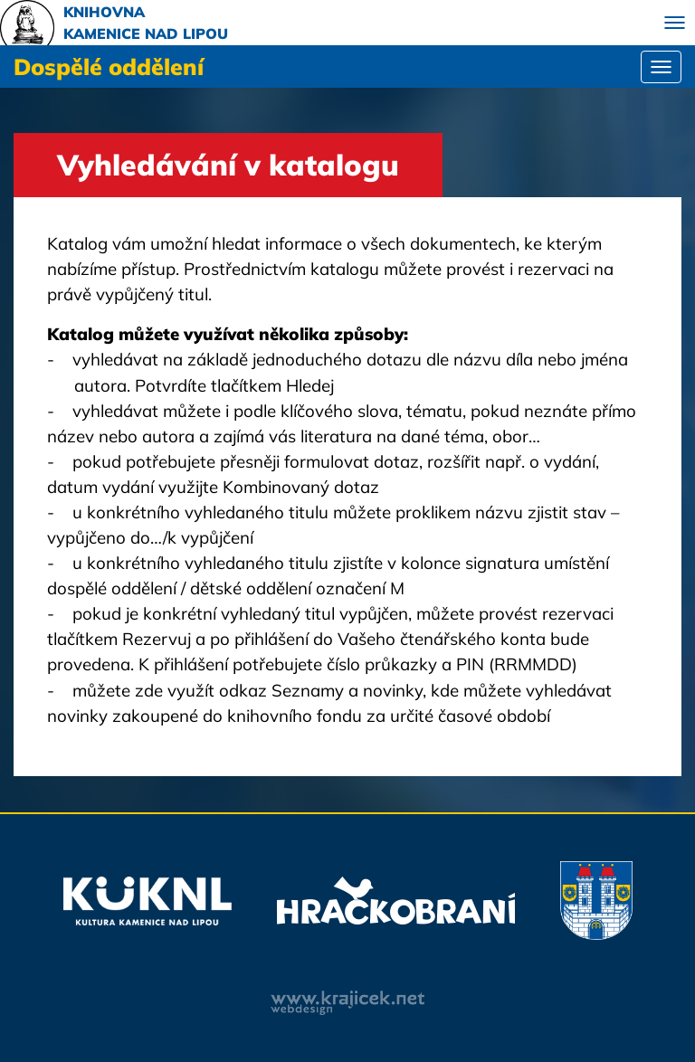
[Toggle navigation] (674, 22)
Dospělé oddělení (109, 66)
